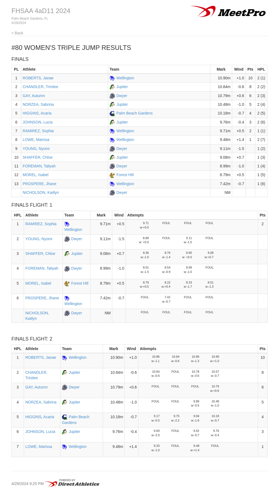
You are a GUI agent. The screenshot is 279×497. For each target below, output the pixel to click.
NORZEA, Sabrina (38, 104)
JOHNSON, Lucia (38, 122)
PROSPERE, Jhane (39, 184)
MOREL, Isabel (35, 175)
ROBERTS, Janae (38, 78)
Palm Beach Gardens (134, 113)
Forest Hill (125, 175)
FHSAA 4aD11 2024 (40, 10)
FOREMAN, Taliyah (39, 166)
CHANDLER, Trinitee (40, 87)
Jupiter (122, 87)
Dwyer (121, 96)
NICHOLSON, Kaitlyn (41, 192)
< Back (17, 33)
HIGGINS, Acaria (37, 113)
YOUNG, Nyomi (36, 148)
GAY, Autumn (34, 96)
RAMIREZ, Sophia (38, 131)
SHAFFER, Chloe (38, 157)
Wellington (125, 78)
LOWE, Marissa (36, 139)
